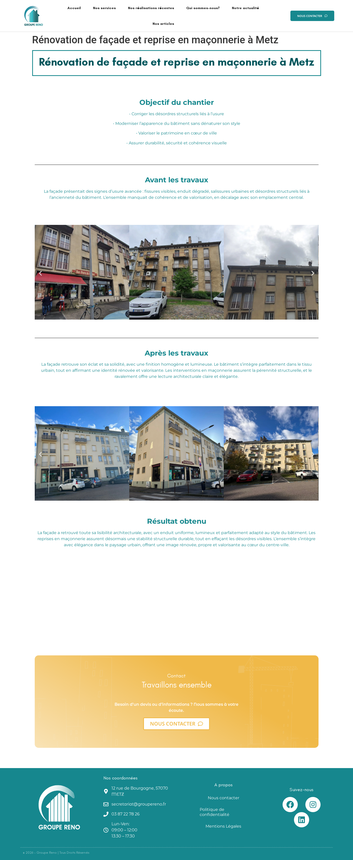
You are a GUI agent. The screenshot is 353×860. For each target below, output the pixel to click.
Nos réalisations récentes (151, 8)
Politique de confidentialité (214, 812)
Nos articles (163, 24)
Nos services (104, 8)
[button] (40, 273)
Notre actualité (245, 8)
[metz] (177, 595)
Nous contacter (223, 797)
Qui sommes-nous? (203, 8)
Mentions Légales (223, 826)
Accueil (74, 8)
